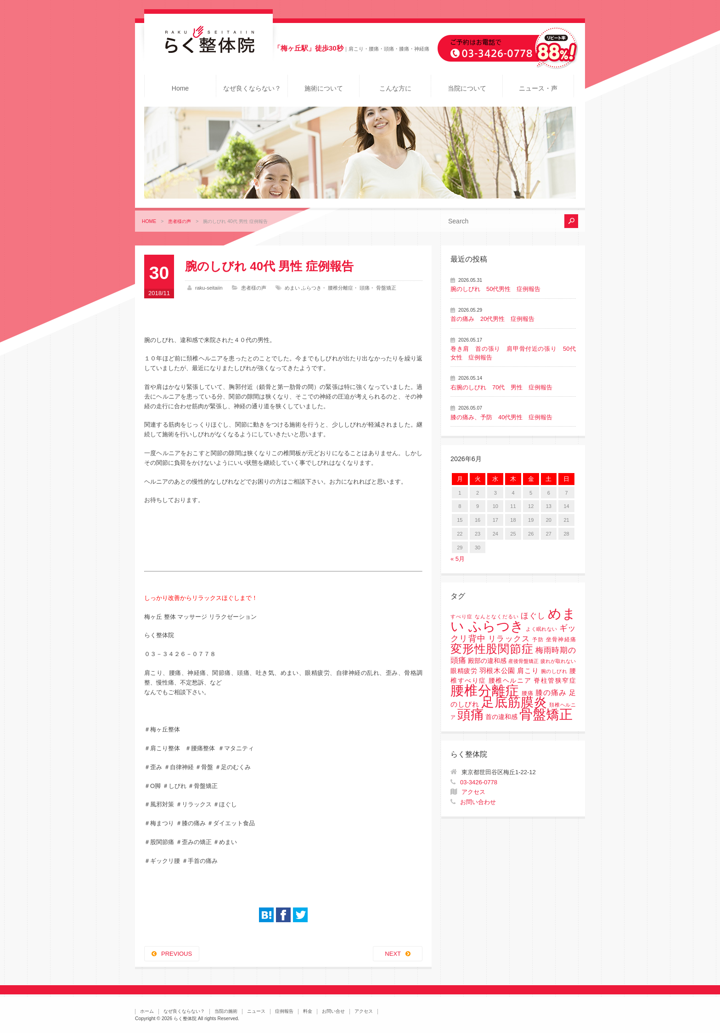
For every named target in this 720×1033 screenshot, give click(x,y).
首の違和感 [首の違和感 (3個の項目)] (501, 716)
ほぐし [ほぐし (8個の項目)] (533, 615)
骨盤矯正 (386, 288)
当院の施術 (225, 1011)
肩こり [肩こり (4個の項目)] (528, 670)
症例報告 (284, 1011)
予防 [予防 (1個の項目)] (538, 639)
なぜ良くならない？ (252, 88)
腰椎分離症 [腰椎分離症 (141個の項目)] (484, 690)
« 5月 (457, 558)
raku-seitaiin (209, 288)
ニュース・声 (538, 88)
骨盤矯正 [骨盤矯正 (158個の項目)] (546, 714)
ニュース (256, 1011)
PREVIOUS (176, 953)
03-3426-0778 (478, 782)
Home (180, 88)
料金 (307, 1011)
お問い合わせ (478, 802)
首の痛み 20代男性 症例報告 (492, 318)
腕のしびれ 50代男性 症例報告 (495, 288)
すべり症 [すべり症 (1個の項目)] (461, 616)
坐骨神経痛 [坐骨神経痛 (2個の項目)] (561, 639)
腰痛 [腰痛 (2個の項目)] (528, 693)
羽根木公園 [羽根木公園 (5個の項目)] (497, 670)
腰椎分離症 (340, 288)
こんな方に (395, 88)
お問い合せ (333, 1011)
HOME (149, 221)
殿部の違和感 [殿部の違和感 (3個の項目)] (487, 660)
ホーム (147, 1011)
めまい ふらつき (303, 288)
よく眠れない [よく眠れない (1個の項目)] (541, 629)
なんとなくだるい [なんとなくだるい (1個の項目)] (497, 616)
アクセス (473, 791)
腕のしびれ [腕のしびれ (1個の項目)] (554, 671)
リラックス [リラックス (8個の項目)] (509, 638)
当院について (467, 88)
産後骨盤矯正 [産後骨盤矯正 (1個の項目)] (523, 661)
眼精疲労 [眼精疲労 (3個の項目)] (464, 671)
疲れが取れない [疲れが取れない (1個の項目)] (558, 661)
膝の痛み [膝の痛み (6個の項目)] (551, 692)
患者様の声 (179, 221)
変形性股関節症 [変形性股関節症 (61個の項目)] (491, 648)
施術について (323, 88)
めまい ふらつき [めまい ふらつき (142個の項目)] (513, 619)
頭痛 (365, 288)
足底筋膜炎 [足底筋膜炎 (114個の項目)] (514, 702)
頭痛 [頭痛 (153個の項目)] (470, 714)
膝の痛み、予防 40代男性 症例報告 (501, 417)
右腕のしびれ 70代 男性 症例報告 (501, 387)
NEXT (393, 953)
